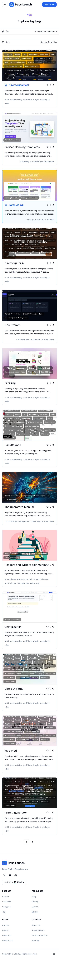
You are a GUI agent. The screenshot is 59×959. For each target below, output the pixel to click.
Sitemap (35, 940)
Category (6, 907)
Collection (6, 902)
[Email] (15, 875)
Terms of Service (39, 935)
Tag (3, 912)
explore (5, 925)
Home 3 (5, 930)
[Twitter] (4, 875)
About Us (36, 925)
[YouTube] (10, 875)
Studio (35, 912)
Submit (35, 907)
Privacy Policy (38, 930)
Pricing (35, 902)
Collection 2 (7, 940)
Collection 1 (7, 935)
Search (5, 897)
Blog (34, 897)
